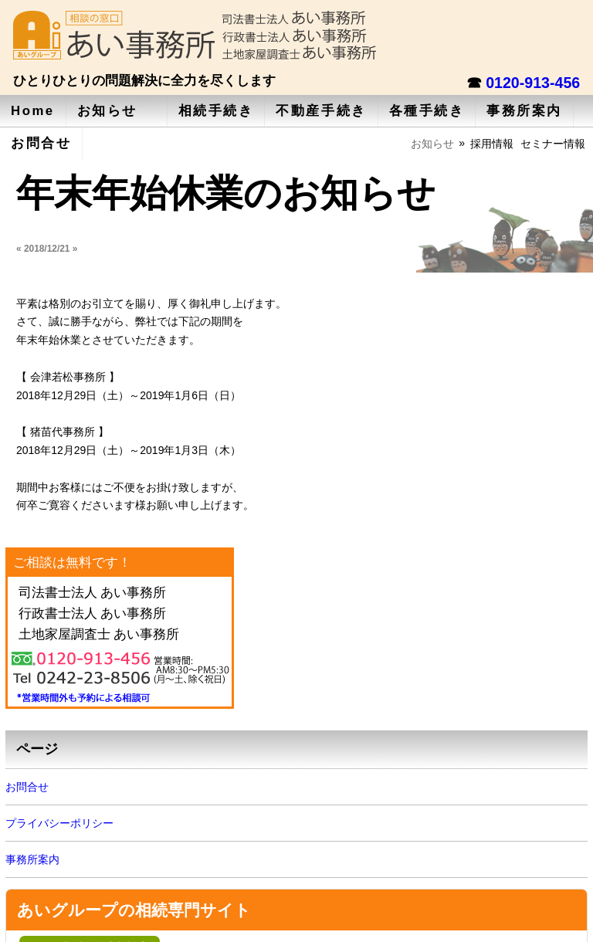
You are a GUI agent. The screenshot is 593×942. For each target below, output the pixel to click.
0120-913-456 (533, 82)
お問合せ (41, 143)
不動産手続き (321, 110)
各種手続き (427, 110)
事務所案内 (524, 110)
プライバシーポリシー (59, 823)
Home (33, 110)
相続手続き (216, 110)
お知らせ (107, 110)
